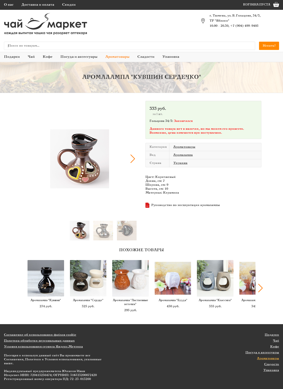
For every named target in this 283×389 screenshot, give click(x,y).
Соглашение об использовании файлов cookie (40, 334)
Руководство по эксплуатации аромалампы (182, 205)
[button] (133, 159)
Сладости (145, 57)
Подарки (12, 57)
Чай (31, 57)
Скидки (69, 4)
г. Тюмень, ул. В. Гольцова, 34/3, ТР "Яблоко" (235, 18)
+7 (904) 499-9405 (244, 25)
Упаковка (170, 57)
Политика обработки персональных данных (39, 340)
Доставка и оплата (37, 4)
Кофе (47, 57)
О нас (9, 4)
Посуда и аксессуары (78, 57)
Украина (180, 163)
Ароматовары (117, 57)
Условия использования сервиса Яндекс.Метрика (43, 346)
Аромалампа (183, 155)
